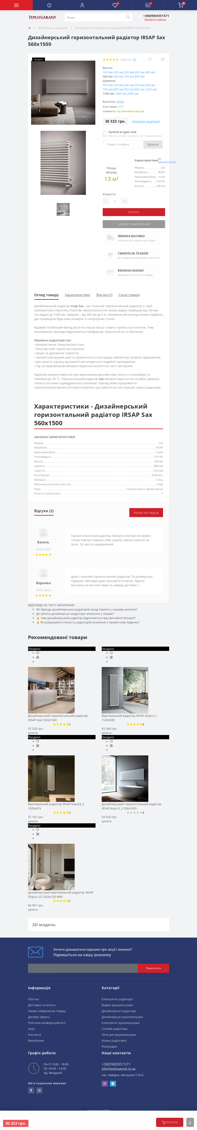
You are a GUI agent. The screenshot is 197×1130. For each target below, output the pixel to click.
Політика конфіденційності (47, 1023)
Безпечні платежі (131, 270)
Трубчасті (157, 475)
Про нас (33, 999)
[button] (82, 5)
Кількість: (109, 194)
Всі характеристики (167, 160)
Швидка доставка (131, 236)
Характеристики (77, 295)
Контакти (34, 1035)
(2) (134, 59)
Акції (31, 1029)
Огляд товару (46, 294)
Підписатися (153, 968)
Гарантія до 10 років (133, 253)
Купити (153, 144)
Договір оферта (39, 1017)
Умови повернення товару (47, 1011)
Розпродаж (109, 1046)
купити (170, 1122)
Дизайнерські (154, 489)
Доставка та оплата (41, 1005)
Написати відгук (146, 512)
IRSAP (120, 101)
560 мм (158, 461)
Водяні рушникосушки (117, 1005)
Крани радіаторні (114, 1040)
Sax (161, 443)
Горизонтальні (136, 489)
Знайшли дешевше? (146, 121)
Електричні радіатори (117, 999)
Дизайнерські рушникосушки (122, 1017)
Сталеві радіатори (114, 1029)
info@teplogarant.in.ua (119, 1069)
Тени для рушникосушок (119, 1035)
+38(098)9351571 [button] (116, 1064)
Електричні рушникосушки (121, 1023)
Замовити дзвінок (155, 19)
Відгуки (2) (104, 295)
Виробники (36, 1040)
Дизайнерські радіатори (53, 28)
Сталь (159, 480)
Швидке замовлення (134, 224)
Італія (159, 452)
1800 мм (158, 466)
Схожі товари (129, 295)
